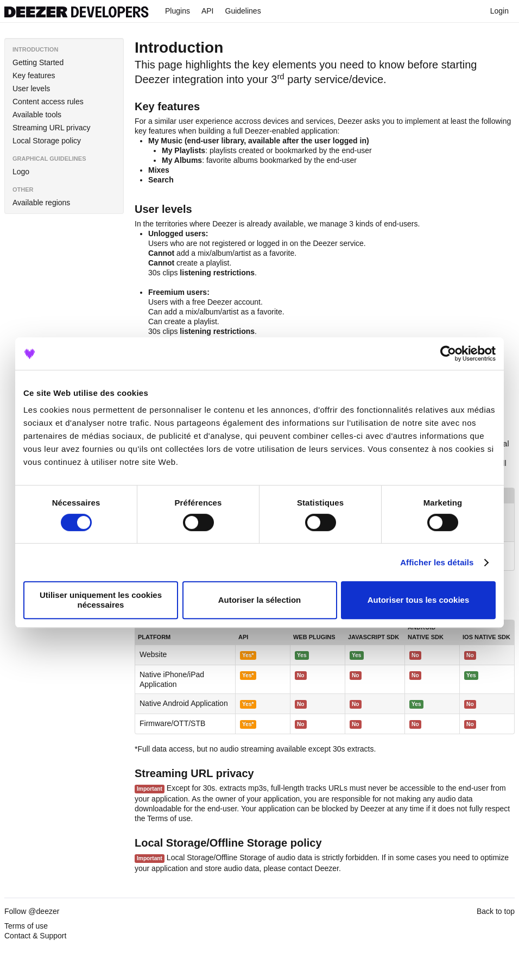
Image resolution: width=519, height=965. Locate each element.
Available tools (36, 114)
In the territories (161, 223)
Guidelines (243, 11)
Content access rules (48, 101)
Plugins (177, 11)
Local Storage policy (46, 140)
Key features (33, 75)
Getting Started (38, 62)
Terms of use (169, 818)
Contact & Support (35, 935)
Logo (20, 171)
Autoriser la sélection (259, 599)
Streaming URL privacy (51, 127)
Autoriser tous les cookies (419, 599)
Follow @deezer (31, 911)
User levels (31, 88)
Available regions (41, 202)
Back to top (496, 911)
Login (496, 11)
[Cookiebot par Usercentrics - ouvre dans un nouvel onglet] (448, 353)
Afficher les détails (436, 562)
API (207, 11)
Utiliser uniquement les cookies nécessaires (101, 599)
